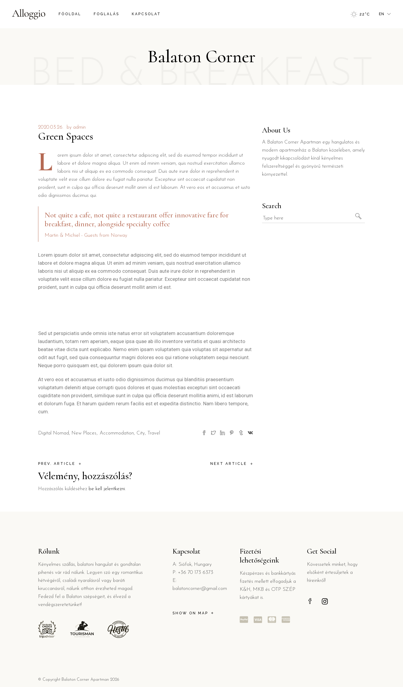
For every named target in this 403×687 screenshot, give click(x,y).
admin (79, 127)
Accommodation (117, 433)
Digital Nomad (53, 433)
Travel (154, 433)
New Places (83, 433)
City (141, 433)
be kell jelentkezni (107, 488)
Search (271, 205)
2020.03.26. (50, 127)
